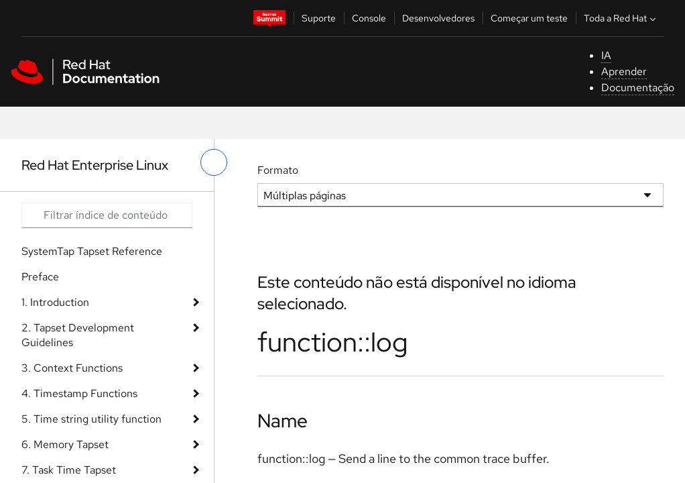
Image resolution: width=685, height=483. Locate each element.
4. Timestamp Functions (79, 393)
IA (606, 55)
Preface (40, 277)
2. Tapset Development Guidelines (77, 335)
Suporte (319, 18)
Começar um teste (529, 18)
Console (369, 18)
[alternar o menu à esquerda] (213, 162)
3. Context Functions (72, 368)
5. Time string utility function (91, 419)
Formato (277, 170)
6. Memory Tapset (65, 444)
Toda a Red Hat (621, 18)
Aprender (624, 71)
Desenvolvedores (438, 18)
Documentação (637, 87)
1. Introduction (55, 302)
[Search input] (106, 215)
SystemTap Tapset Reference (91, 251)
